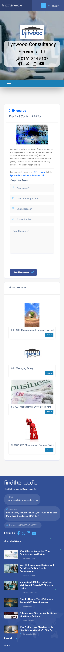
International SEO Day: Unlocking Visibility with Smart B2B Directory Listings (36, 585)
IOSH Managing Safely (22, 368)
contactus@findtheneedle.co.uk (22, 500)
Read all (10, 638)
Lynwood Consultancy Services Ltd (27, 175)
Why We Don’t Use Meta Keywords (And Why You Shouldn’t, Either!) (36, 628)
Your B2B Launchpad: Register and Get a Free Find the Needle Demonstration (37, 568)
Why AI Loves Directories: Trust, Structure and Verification (35, 553)
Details (49, 335)
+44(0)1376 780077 (27, 525)
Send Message (24, 272)
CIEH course (39, 172)
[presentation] (30, 261)
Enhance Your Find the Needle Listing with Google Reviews (38, 615)
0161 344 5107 (32, 58)
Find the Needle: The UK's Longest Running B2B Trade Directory (36, 601)
